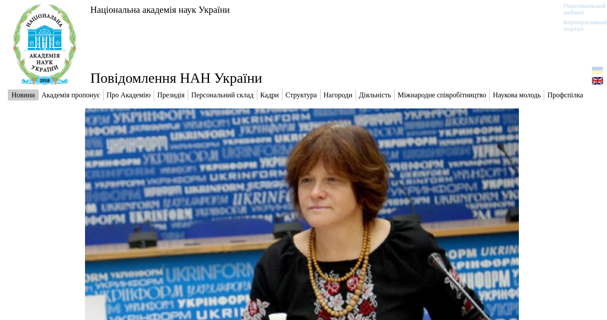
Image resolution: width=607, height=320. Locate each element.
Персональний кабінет (580, 9)
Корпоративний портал (580, 25)
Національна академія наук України (160, 9)
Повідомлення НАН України (176, 78)
